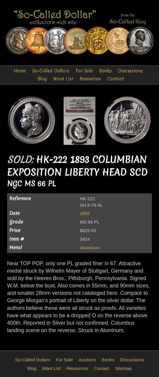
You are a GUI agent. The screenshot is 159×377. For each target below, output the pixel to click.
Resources (90, 79)
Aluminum (90, 247)
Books (105, 71)
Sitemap (123, 368)
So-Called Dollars (50, 71)
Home (20, 71)
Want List (63, 79)
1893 (85, 213)
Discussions (130, 71)
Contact (115, 79)
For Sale (84, 71)
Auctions (87, 359)
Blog (42, 79)
